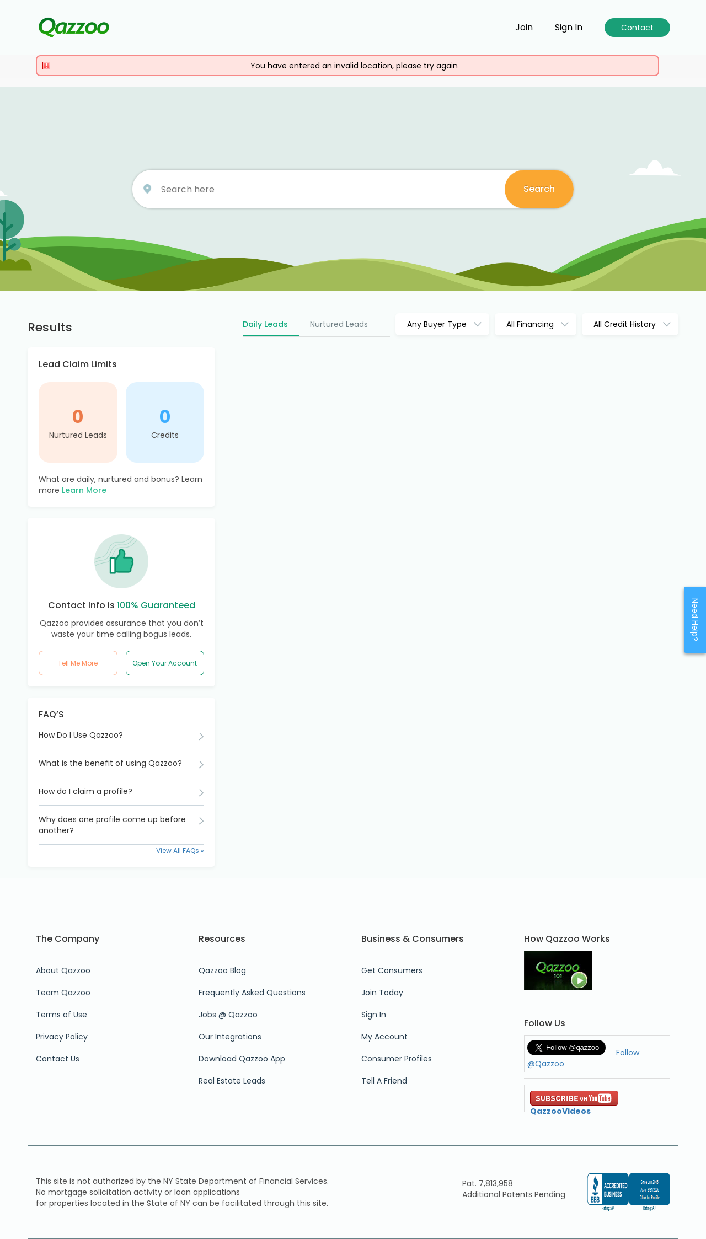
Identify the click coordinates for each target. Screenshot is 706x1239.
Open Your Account (164, 663)
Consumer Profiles (396, 1058)
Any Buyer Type (437, 324)
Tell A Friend (384, 1080)
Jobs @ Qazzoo (228, 1014)
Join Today (382, 992)
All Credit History (624, 324)
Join (524, 28)
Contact (637, 27)
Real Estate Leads (232, 1080)
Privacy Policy (62, 1036)
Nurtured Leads (78, 435)
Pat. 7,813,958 (487, 1183)
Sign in (568, 28)
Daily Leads (265, 324)
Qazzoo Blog (222, 970)
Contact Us (57, 1058)
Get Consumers (391, 970)
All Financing (530, 324)
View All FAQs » (180, 850)
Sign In (373, 1014)
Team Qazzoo (63, 992)
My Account (384, 1036)
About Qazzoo (63, 970)
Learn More (84, 490)
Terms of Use (61, 1014)
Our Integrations (230, 1036)
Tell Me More (78, 663)
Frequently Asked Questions (252, 992)
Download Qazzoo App (242, 1058)
